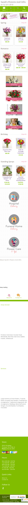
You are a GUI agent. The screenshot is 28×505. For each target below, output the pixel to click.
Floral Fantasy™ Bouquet (21, 65)
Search (22, 10)
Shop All (24, 23)
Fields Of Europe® (21, 38)
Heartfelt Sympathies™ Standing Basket (21, 179)
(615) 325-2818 (7, 4)
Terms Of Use (6, 502)
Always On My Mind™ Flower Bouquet (7, 66)
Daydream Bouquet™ (7, 39)
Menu (5, 10)
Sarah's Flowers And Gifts (13, 2)
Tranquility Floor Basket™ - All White (7, 179)
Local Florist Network (8, 504)
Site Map (18, 504)
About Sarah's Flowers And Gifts (10, 261)
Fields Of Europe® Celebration (21, 151)
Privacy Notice (14, 502)
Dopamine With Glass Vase (7, 151)
